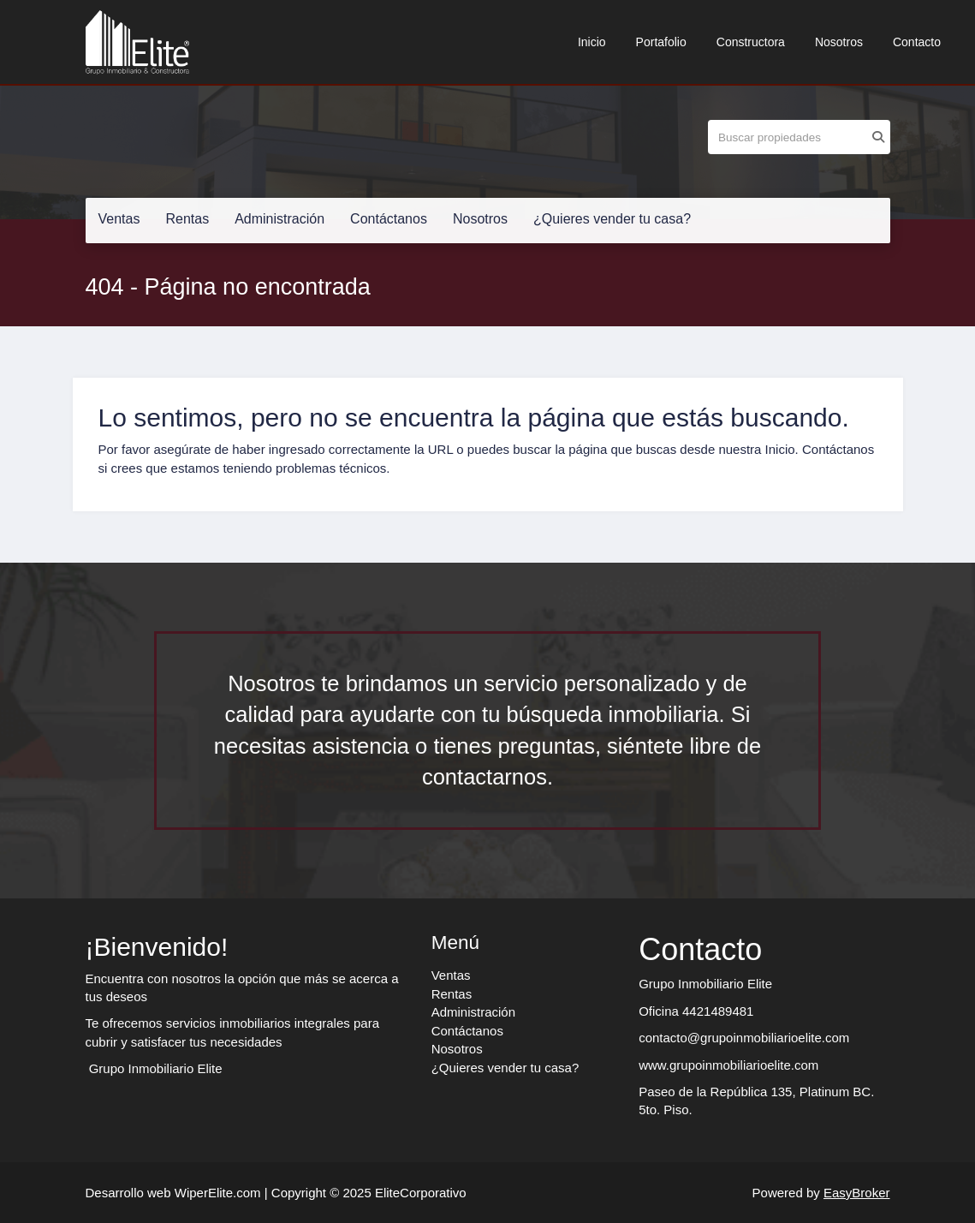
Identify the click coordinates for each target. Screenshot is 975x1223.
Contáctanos (388, 219)
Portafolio (661, 42)
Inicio (592, 42)
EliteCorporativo (421, 1192)
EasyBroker (856, 1192)
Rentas (187, 219)
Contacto (917, 42)
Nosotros (839, 42)
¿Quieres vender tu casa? (612, 219)
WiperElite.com (218, 1192)
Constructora (750, 42)
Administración (279, 219)
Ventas (119, 219)
